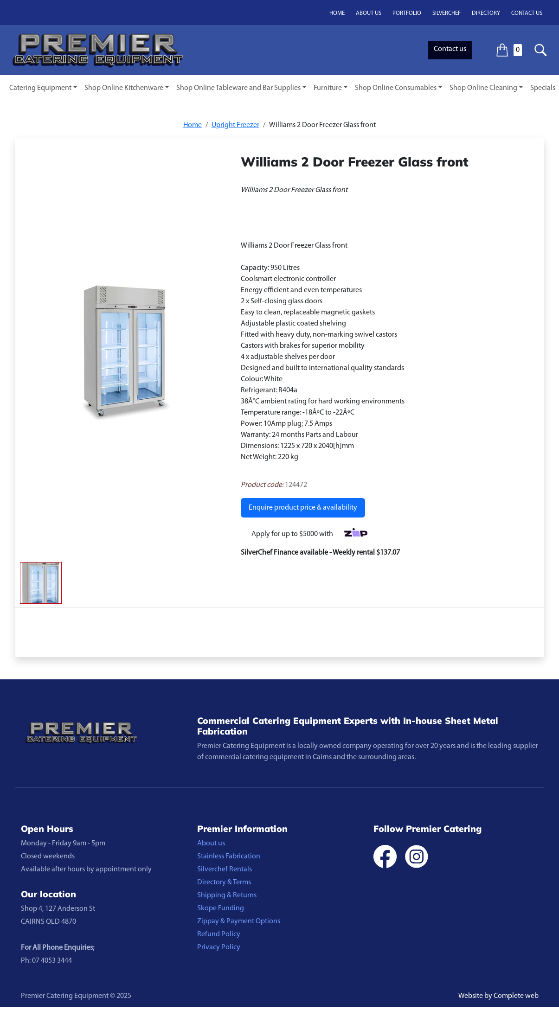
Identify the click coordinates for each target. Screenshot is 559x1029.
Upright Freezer (235, 125)
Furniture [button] (328, 88)
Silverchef (446, 13)
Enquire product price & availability (303, 507)
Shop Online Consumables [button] (396, 88)
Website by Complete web (498, 996)
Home (337, 13)
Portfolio (406, 13)
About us (368, 13)
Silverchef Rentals (224, 869)
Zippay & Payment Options (238, 921)
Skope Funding (220, 908)
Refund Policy (218, 934)
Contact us (526, 13)
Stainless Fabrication (228, 856)
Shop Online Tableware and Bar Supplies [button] (238, 88)
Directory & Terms (224, 882)
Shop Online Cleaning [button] (483, 88)
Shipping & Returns (227, 895)
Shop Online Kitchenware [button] (123, 88)
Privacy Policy (218, 947)
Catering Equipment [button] (40, 88)
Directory (486, 13)
